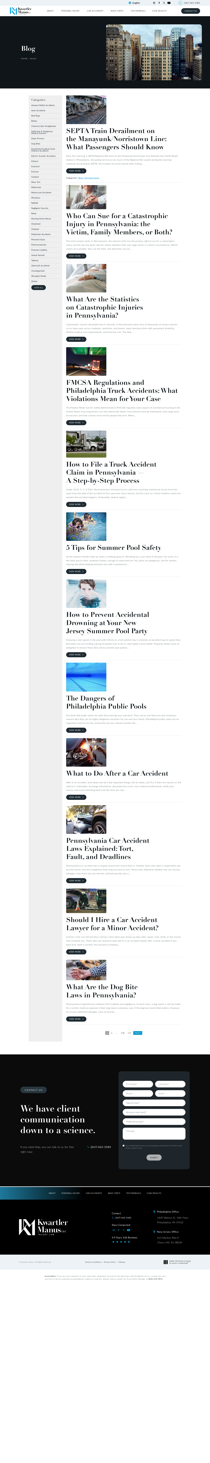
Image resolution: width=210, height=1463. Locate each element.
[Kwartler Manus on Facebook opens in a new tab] (159, 3)
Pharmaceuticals (38, 244)
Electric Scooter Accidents (43, 156)
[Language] (137, 2)
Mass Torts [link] (117, 11)
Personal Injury (38, 239)
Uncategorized (37, 271)
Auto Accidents (38, 110)
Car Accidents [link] (95, 11)
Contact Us (191, 11)
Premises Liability (39, 250)
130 (122, 1033)
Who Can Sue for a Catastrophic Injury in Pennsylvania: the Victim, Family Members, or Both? (119, 224)
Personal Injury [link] (70, 11)
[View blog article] (86, 109)
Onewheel (35, 224)
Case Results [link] (159, 11)
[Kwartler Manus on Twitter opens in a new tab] (164, 3)
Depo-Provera (37, 138)
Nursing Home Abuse (41, 218)
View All (38, 287)
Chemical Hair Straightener (43, 126)
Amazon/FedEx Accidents (43, 105)
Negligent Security (39, 208)
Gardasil (35, 177)
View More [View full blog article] (75, 171)
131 (129, 1033)
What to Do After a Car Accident (117, 773)
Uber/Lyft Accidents (40, 265)
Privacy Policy (110, 1262)
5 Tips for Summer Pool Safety (113, 547)
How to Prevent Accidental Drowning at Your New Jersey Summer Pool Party (107, 622)
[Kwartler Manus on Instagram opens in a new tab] (154, 3)
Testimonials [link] (138, 11)
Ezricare (35, 171)
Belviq (34, 121)
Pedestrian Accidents (41, 234)
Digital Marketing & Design (178, 1262)
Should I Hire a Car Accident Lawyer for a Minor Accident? (112, 923)
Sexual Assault (38, 255)
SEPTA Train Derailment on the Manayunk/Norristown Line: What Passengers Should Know (116, 138)
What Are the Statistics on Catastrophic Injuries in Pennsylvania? (104, 307)
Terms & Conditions (93, 1262)
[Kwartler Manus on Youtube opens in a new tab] (169, 3)
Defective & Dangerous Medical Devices (42, 132)
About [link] (50, 11)
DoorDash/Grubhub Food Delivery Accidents (43, 150)
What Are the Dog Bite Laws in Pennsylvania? (102, 991)
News (33, 213)
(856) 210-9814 (156, 1279)
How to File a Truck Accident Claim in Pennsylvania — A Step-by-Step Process (111, 472)
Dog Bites (35, 143)
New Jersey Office (168, 1231)
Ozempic (35, 229)
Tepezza (34, 260)
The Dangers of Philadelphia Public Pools (106, 702)
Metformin (36, 187)
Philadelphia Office (168, 1211)
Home (24, 58)
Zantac (34, 281)
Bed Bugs (35, 115)
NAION (34, 203)
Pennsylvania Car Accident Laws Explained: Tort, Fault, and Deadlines (107, 848)
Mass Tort (35, 182)
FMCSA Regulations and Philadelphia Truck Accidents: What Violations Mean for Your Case (122, 390)
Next (138, 1033)
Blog (33, 58)
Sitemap (121, 1262)
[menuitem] (51, 11)
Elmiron (34, 161)
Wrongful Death (38, 276)
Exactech (35, 166)
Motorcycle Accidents (41, 192)
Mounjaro (35, 197)
